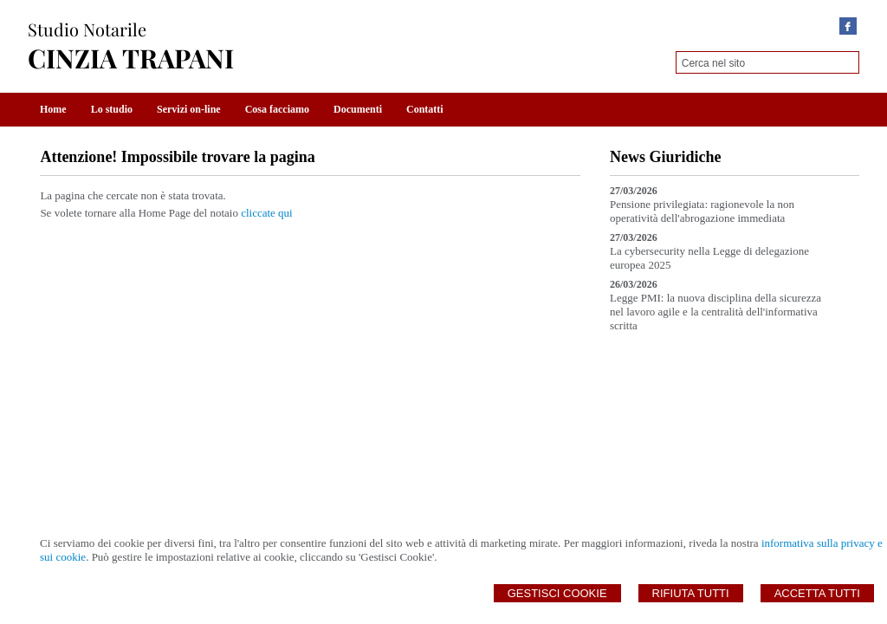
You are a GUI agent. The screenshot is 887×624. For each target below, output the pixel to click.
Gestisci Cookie (557, 593)
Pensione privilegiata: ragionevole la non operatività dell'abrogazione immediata (702, 211)
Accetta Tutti (817, 593)
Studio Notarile (87, 29)
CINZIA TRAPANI (131, 58)
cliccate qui (267, 212)
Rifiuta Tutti (690, 593)
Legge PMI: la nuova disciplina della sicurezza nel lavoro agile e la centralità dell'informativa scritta (715, 311)
